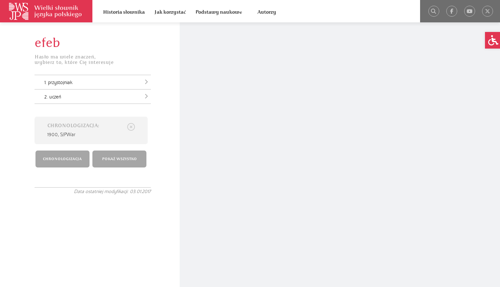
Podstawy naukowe (218, 12)
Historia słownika (124, 12)
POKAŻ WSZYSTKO (119, 159)
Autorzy (266, 12)
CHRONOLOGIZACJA (62, 159)
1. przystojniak (97, 82)
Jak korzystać (170, 12)
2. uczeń (97, 96)
